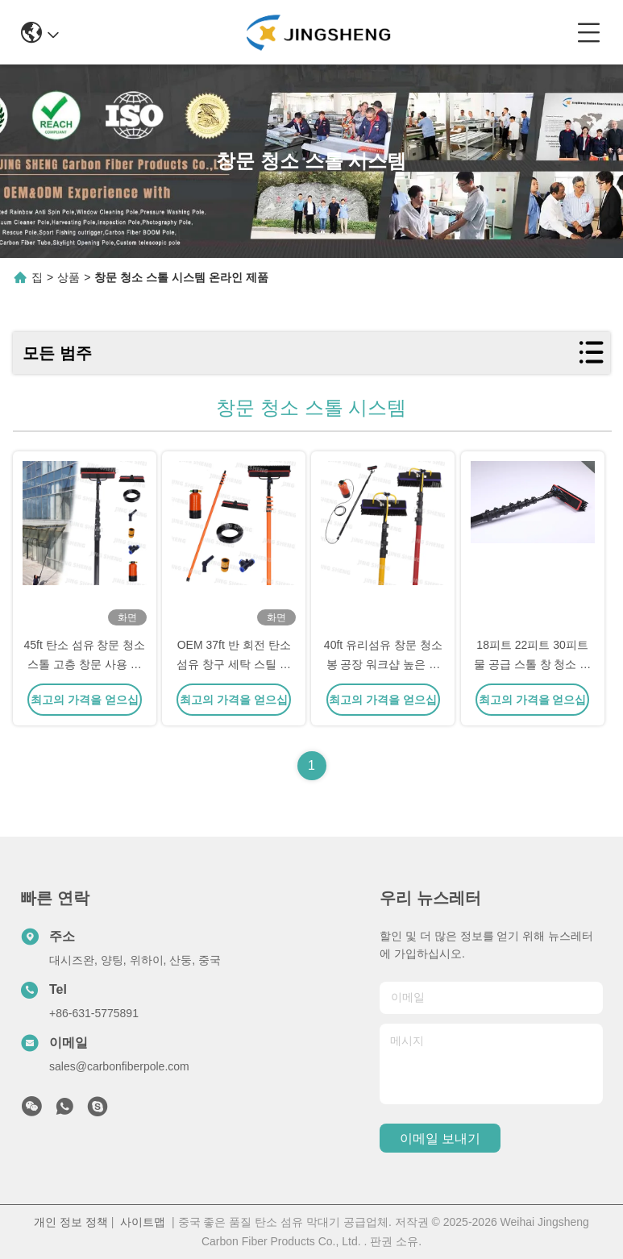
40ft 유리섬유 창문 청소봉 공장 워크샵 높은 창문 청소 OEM (383, 664)
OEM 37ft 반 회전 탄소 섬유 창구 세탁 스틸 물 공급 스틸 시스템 (234, 664)
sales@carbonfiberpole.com (119, 1066)
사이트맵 (142, 1221)
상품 (68, 277)
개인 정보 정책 (71, 1221)
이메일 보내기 (440, 1138)
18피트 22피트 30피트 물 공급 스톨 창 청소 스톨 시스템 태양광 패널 (532, 664)
